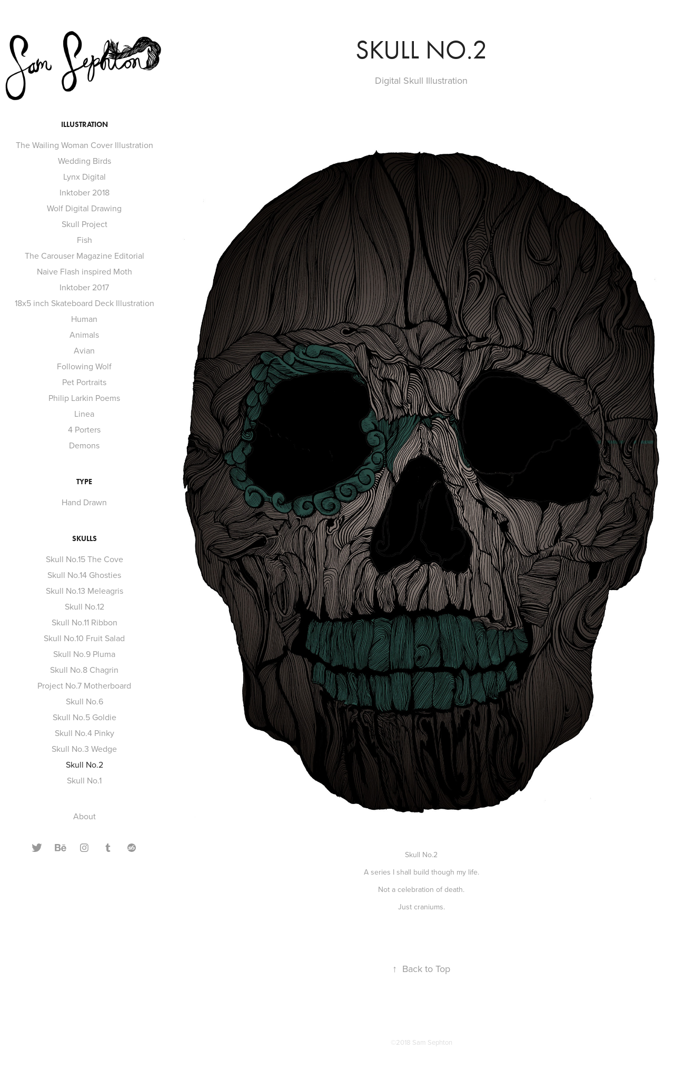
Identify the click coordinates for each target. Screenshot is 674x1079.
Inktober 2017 (84, 287)
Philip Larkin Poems (84, 398)
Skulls (84, 538)
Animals (84, 334)
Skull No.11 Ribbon (84, 622)
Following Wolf (84, 366)
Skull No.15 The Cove (84, 559)
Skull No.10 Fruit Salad (84, 638)
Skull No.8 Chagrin (84, 669)
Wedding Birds (84, 160)
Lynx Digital (84, 176)
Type (84, 481)
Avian (84, 350)
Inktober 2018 (85, 192)
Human (84, 319)
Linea (84, 413)
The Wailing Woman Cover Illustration (84, 145)
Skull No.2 (84, 764)
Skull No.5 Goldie (84, 717)
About (84, 816)
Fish (84, 240)
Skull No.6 (84, 701)
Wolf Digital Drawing (84, 208)
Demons (84, 445)
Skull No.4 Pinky (84, 733)
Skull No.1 (84, 780)
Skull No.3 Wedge (84, 748)
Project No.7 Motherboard (84, 685)
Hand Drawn (84, 502)
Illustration (84, 124)
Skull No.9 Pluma (84, 654)
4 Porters (84, 429)
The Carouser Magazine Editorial (84, 255)
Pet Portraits (84, 382)
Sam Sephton (432, 1042)
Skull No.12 (84, 606)
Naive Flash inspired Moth (84, 271)
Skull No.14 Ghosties (84, 575)
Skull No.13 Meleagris (84, 590)
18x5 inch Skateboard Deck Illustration (84, 303)
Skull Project (84, 224)
